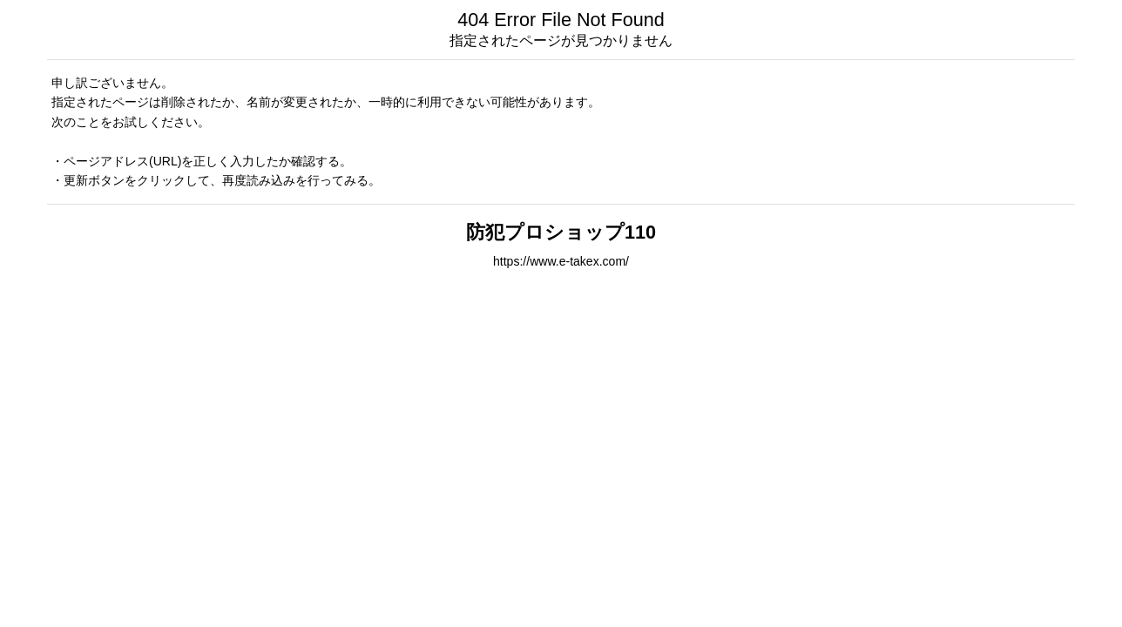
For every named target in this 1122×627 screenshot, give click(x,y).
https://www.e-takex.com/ (561, 261)
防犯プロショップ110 (561, 232)
